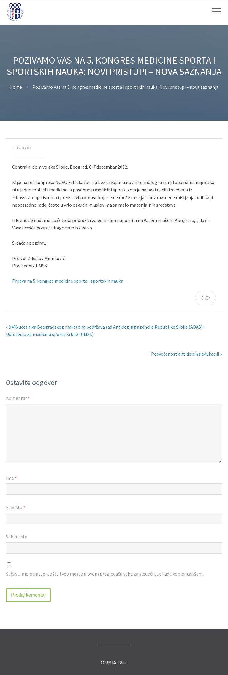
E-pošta (15, 507)
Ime (11, 478)
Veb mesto (17, 537)
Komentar (18, 398)
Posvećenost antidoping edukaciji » (186, 354)
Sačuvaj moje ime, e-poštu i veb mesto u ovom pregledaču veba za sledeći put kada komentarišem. (105, 574)
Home (16, 87)
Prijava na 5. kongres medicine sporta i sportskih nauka (67, 281)
